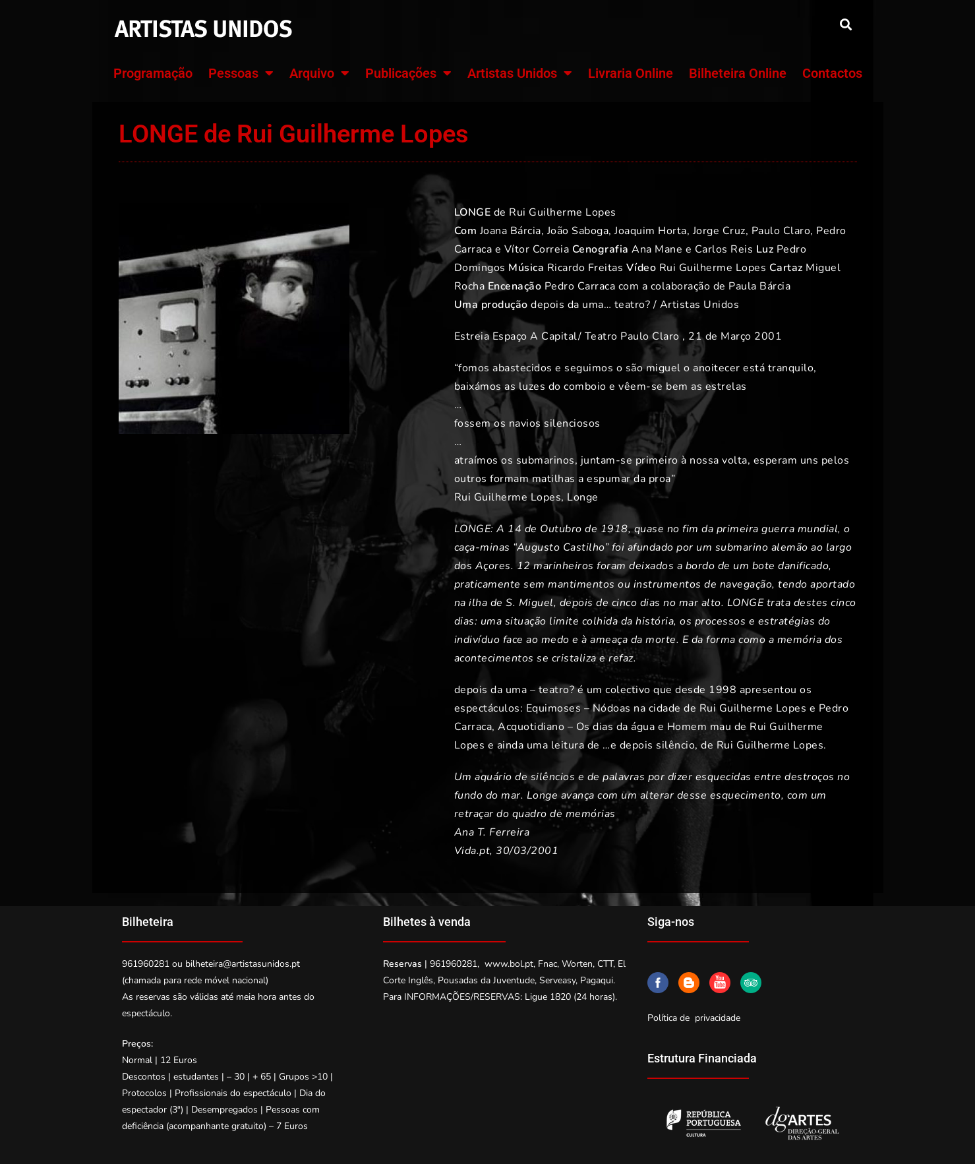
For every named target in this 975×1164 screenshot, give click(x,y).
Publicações (408, 73)
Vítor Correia (537, 249)
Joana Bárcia (510, 231)
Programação (152, 73)
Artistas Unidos (519, 73)
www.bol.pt (509, 964)
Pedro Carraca (580, 286)
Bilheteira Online (737, 73)
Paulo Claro (781, 231)
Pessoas (241, 73)
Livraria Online (630, 73)
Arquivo (319, 73)
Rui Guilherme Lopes (562, 212)
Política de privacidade (693, 1018)
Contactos (832, 73)
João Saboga (578, 231)
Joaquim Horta (650, 231)
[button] (846, 24)
